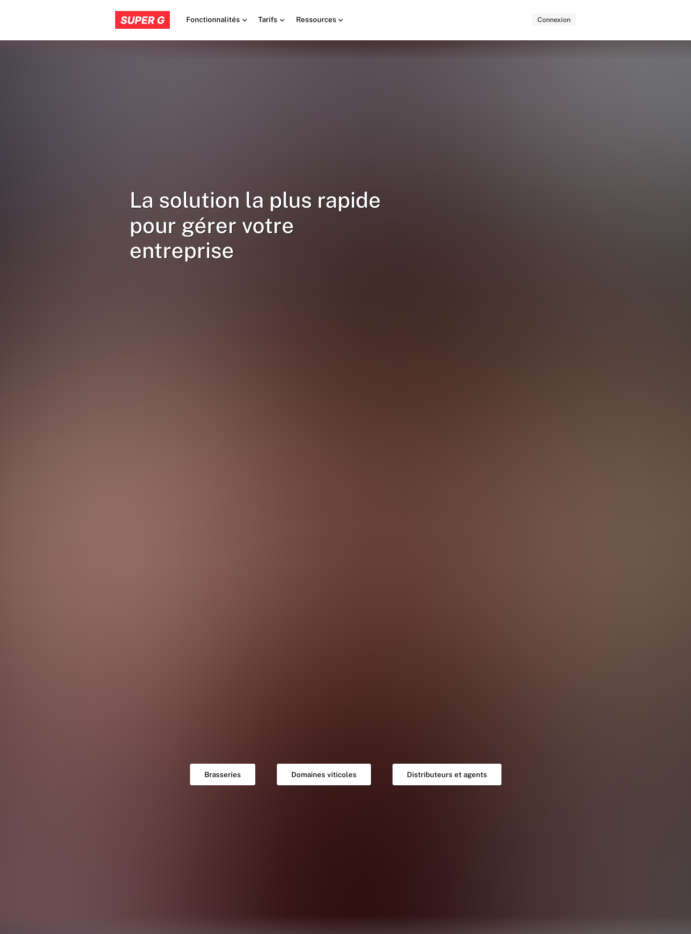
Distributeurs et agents (447, 774)
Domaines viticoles (324, 774)
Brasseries (222, 774)
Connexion (554, 20)
